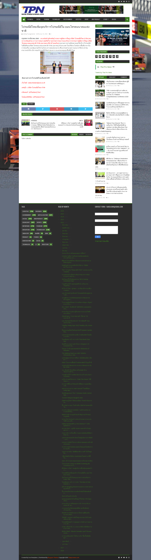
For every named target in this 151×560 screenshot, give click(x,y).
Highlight (26, 222)
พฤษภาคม (65, 245)
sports (39, 222)
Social (38, 19)
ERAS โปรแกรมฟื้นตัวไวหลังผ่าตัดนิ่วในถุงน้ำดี (77, 362)
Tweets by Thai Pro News (103, 72)
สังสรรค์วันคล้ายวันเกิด (69, 496)
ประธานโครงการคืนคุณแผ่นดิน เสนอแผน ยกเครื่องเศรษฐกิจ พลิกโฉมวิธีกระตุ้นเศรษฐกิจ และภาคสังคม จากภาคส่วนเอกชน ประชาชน (111, 191)
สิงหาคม (65, 236)
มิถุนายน (65, 242)
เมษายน (65, 248)
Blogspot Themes (53, 557)
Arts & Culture (43, 215)
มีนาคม (64, 251)
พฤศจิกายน (66, 228)
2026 (62, 211)
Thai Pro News (106, 67)
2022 (62, 222)
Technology (56, 19)
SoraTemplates (33, 557)
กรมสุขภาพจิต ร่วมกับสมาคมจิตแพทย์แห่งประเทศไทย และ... (75, 257)
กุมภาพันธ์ (65, 541)
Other (105, 19)
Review (114, 19)
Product (25, 237)
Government (27, 215)
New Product (96, 19)
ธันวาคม (65, 225)
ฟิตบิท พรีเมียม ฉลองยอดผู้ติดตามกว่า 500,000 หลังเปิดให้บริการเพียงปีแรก (117, 115)
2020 (62, 550)
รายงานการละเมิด (102, 241)
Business (30, 19)
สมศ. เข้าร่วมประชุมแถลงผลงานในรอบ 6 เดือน (77, 461)
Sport (86, 19)
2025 (62, 214)
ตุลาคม (64, 231)
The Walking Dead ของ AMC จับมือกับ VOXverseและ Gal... (74, 354)
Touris (36, 237)
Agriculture (27, 240)
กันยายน (65, 233)
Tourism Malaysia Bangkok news (72, 398)
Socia (38, 240)
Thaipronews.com (73, 557)
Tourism (46, 19)
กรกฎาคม (65, 239)
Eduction (45, 244)
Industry (26, 233)
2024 (62, 217)
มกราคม (65, 544)
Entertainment (67, 19)
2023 (62, 219)
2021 (62, 548)
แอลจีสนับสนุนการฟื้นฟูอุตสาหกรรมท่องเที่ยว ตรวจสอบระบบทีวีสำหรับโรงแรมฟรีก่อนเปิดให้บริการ (118, 105)
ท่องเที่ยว (37, 233)
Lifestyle (78, 19)
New (46, 233)
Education (26, 229)
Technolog (26, 244)
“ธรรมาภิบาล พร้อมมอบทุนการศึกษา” (74, 253)
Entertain (26, 226)
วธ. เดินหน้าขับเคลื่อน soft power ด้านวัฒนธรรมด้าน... (74, 371)
